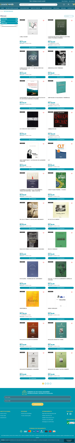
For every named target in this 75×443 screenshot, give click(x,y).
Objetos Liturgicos (35, 8)
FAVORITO (43, 20)
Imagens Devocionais (47, 8)
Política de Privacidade (5, 441)
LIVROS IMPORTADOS (24, 8)
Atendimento (3, 417)
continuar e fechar (69, 441)
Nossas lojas (3, 415)
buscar (55, 4)
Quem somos (3, 413)
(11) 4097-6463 (50, 419)
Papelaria (63, 8)
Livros (2, 8)
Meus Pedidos (65, 1)
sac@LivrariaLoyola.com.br (48, 417)
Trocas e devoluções (26, 415)
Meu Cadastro (72, 1)
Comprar (33, 47)
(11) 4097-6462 (50, 421)
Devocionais (56, 8)
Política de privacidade (26, 413)
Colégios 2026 (71, 8)
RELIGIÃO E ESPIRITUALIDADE (12, 8)
